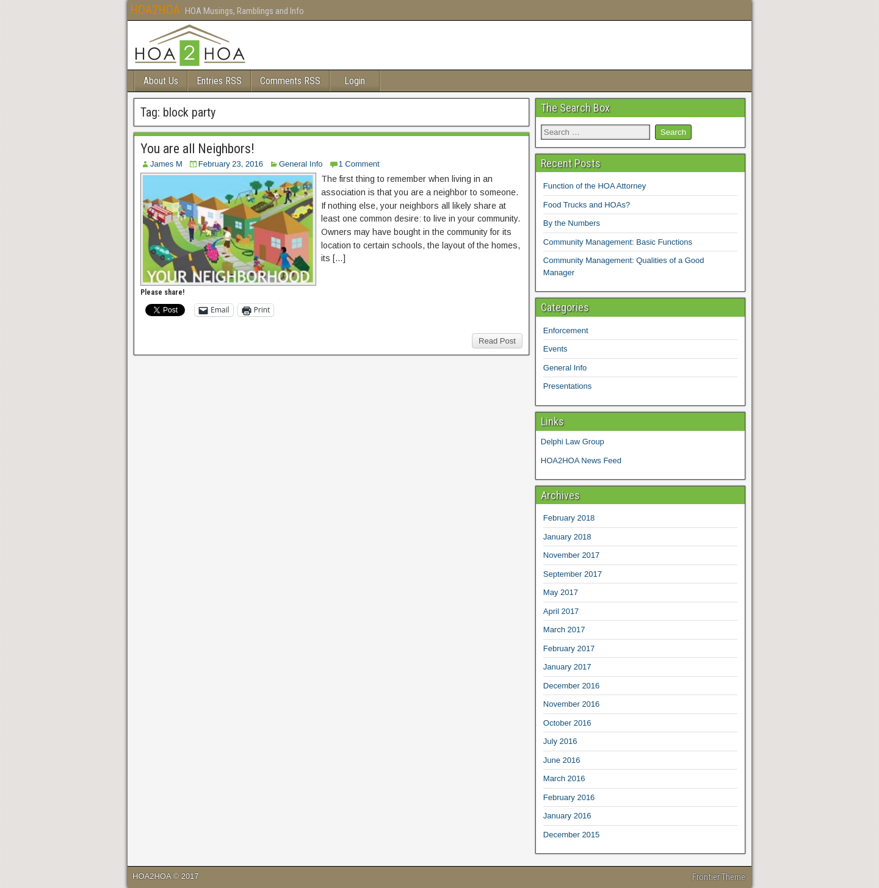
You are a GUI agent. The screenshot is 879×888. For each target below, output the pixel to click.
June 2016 (562, 760)
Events (555, 348)
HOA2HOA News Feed (581, 460)
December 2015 (571, 834)
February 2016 (569, 797)
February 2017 (569, 648)
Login (354, 81)
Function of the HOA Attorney (594, 185)
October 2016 (567, 722)
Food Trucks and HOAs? (586, 204)
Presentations (567, 386)
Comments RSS (290, 81)
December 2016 (571, 685)
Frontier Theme (718, 877)
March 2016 (564, 778)
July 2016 (560, 741)
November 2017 (571, 555)
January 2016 (567, 815)
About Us (160, 81)
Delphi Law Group (572, 441)
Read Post (497, 340)
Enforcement (565, 330)
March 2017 (564, 629)
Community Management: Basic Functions (617, 242)
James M (166, 163)
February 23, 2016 (230, 163)
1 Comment (359, 163)
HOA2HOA (155, 9)
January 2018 (567, 536)
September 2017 (572, 574)
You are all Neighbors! (197, 148)
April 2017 (561, 611)
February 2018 (569, 517)
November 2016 (571, 704)
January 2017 (567, 666)
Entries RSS (219, 81)
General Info (301, 163)
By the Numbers (571, 223)
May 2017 (560, 592)
